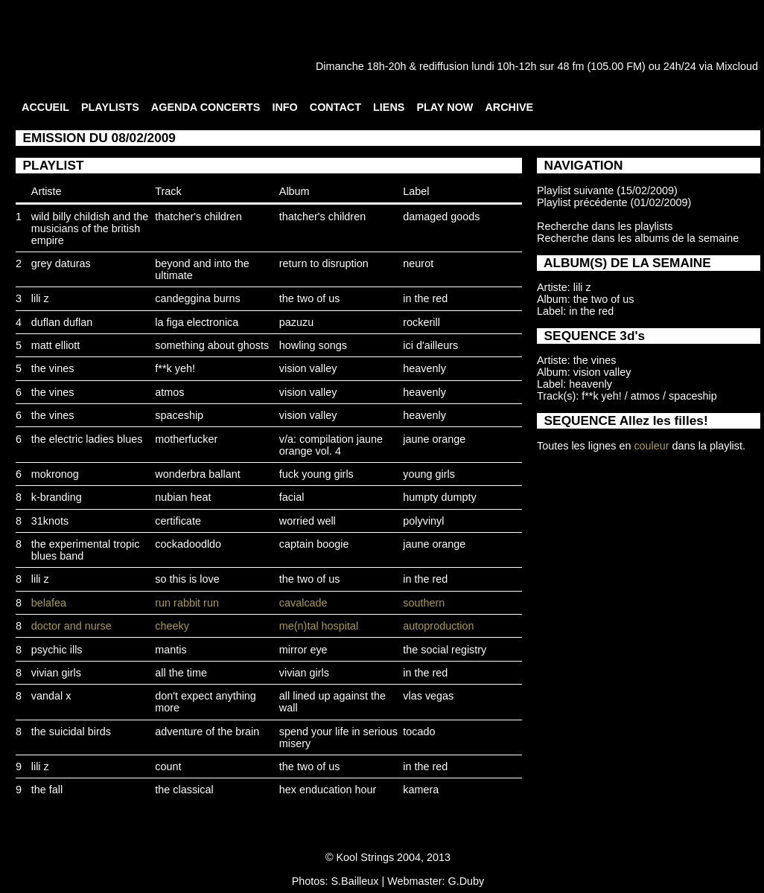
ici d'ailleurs (430, 345)
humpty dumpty (439, 497)
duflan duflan (61, 322)
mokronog (55, 474)
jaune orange (434, 439)
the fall (47, 790)
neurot (418, 263)
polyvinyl (423, 521)
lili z (40, 298)
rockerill (421, 322)
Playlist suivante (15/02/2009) (607, 190)
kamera (421, 790)
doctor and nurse (71, 626)
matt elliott (55, 345)
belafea (48, 603)
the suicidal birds (71, 731)
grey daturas (61, 263)
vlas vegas (428, 696)
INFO (284, 107)
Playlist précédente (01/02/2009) (614, 202)
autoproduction (438, 626)
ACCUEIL (45, 107)
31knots (50, 521)
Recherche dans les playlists (604, 226)
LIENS (388, 107)
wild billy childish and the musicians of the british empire (90, 228)
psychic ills (57, 650)
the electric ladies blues (87, 439)
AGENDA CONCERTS (206, 107)
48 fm (570, 66)
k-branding (56, 497)
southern (424, 603)
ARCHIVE (509, 107)
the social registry (444, 650)
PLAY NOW (444, 107)
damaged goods (441, 217)
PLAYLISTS (110, 107)
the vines (52, 368)
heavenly (424, 368)
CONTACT (335, 107)
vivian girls (56, 673)
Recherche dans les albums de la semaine (638, 238)
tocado (419, 731)
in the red (425, 298)
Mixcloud (737, 66)
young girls (429, 474)
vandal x (51, 696)
